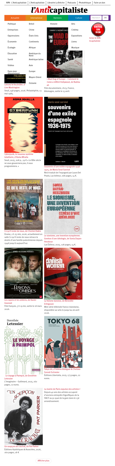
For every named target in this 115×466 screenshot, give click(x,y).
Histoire (53, 24)
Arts (73, 24)
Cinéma (74, 30)
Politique (12, 24)
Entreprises (13, 30)
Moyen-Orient (35, 77)
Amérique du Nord (35, 55)
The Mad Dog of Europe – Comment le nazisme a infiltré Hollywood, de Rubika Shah (62, 82)
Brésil (31, 24)
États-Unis (33, 36)
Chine (31, 30)
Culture (78, 18)
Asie (31, 66)
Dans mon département (14, 72)
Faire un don (99, 3)
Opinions (57, 18)
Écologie (11, 48)
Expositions (76, 36)
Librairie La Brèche (56, 3)
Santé (10, 60)
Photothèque (85, 3)
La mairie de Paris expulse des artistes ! (62, 389)
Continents (34, 42)
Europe (32, 71)
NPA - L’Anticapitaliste (16, 3)
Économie (12, 42)
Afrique (32, 48)
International (36, 18)
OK (105, 18)
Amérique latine (36, 60)
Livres (74, 42)
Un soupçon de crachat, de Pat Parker (21, 447)
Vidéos (11, 66)
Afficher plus (43, 461)
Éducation (12, 54)
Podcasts (72, 3)
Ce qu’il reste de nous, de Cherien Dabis (22, 231)
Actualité (15, 18)
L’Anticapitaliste (36, 3)
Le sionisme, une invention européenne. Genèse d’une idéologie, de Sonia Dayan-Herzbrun (63, 239)
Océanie (32, 83)
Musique (75, 48)
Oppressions (13, 36)
